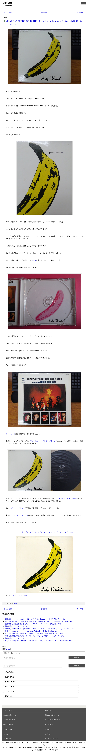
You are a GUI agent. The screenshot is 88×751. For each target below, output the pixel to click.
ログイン (5, 734)
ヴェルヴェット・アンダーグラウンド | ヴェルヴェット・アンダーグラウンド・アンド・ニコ (39, 532)
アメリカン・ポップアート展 (67, 498)
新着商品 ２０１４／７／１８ (16, 626)
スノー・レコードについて (52, 719)
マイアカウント (7, 729)
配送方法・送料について (52, 715)
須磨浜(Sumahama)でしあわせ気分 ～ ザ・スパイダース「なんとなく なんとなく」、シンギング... (40, 629)
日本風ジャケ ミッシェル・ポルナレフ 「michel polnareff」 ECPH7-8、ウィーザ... (35, 619)
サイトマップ (49, 724)
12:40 (15, 603)
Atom (8, 649)
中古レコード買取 (8, 724)
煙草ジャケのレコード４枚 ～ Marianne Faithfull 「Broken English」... (31, 631)
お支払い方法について (9, 715)
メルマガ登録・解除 (9, 719)
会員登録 (47, 729)
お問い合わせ (49, 710)
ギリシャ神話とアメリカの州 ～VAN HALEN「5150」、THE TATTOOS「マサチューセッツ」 (38, 641)
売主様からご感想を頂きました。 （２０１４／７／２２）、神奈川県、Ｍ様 (33, 624)
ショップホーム (7, 710)
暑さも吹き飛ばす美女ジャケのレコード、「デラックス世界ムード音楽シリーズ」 (35, 636)
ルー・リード (10, 434)
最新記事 (44, 13)
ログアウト (48, 734)
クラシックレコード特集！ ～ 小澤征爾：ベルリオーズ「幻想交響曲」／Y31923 (34, 633)
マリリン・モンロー (18, 508)
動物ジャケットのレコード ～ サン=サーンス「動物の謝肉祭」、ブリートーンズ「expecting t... (39, 621)
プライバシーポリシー (51, 738)
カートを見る (7, 738)
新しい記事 (8, 13)
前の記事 (80, 13)
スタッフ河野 (22, 596)
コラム (13, 596)
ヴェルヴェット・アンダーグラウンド (43, 441)
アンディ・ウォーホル (20, 515)
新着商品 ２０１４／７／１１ (16, 638)
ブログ (33, 260)
